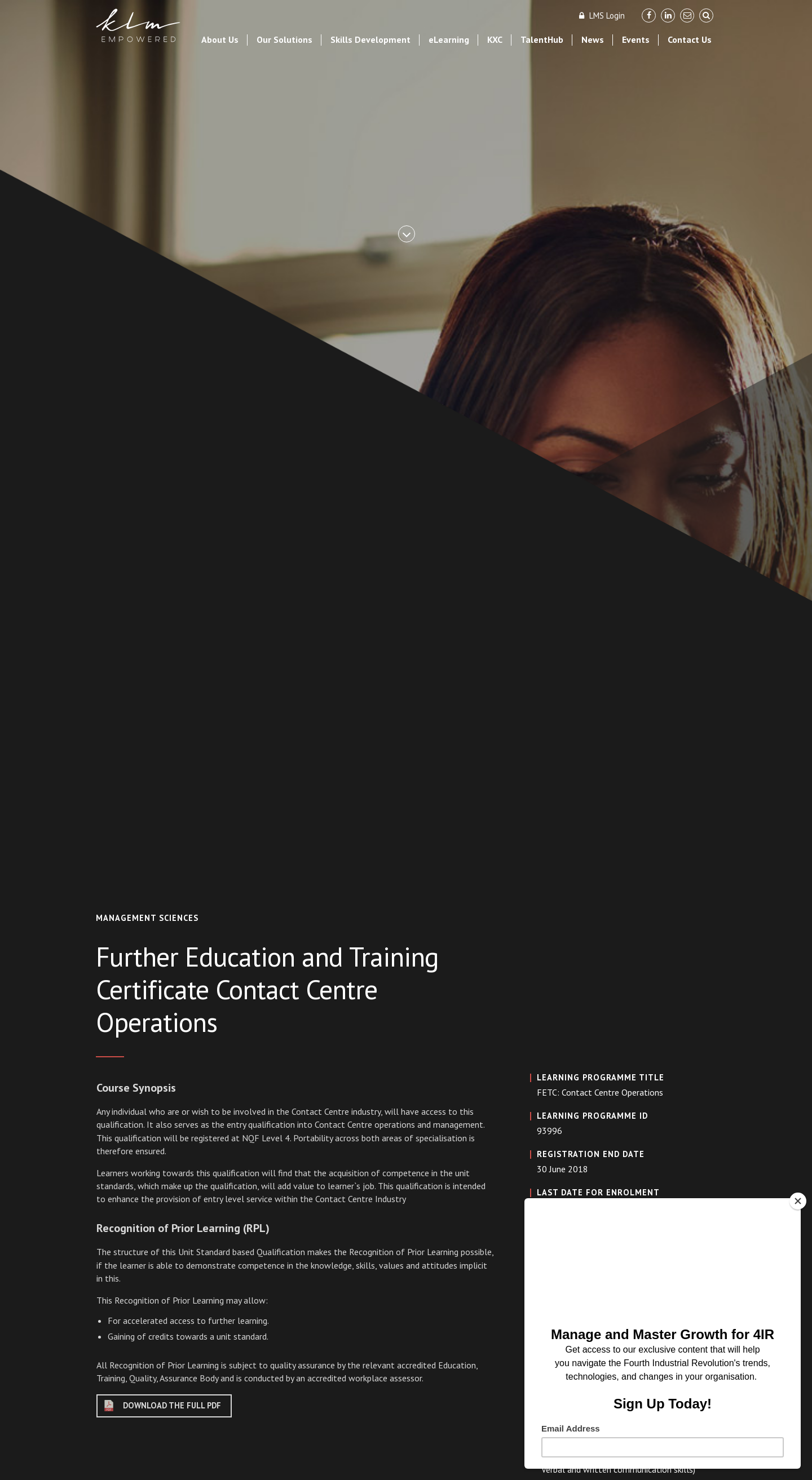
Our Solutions (284, 39)
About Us (220, 39)
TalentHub (541, 39)
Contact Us (690, 39)
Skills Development (370, 39)
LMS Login (601, 15)
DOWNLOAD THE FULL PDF (172, 1405)
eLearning (449, 39)
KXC (494, 39)
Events (636, 39)
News (592, 39)
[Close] (797, 1201)
